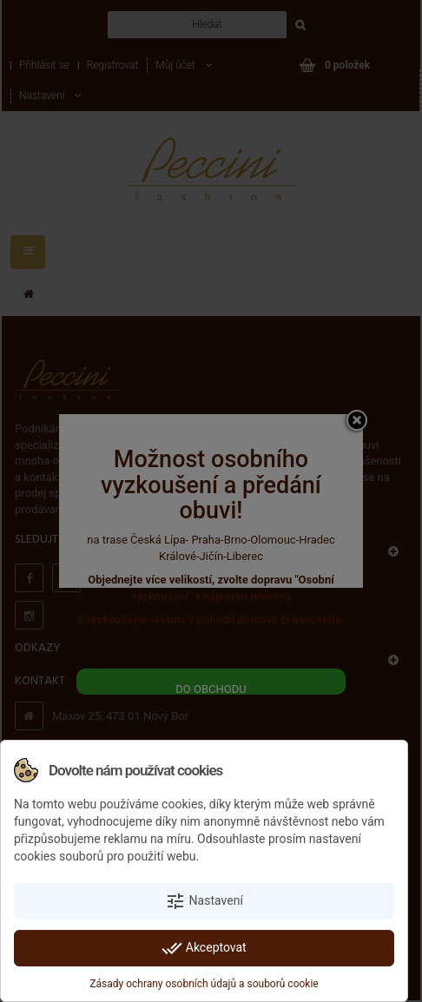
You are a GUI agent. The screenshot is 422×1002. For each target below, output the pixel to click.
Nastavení (204, 901)
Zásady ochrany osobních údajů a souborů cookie (203, 984)
